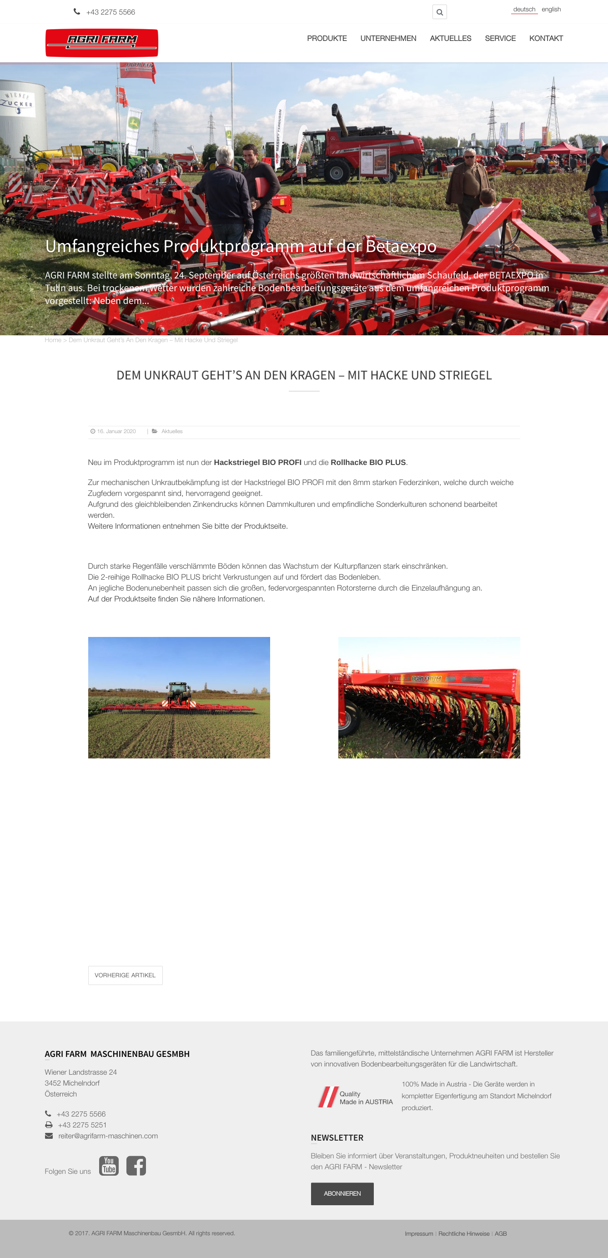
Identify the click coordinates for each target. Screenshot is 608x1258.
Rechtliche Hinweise (463, 1235)
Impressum (419, 1235)
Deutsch (524, 10)
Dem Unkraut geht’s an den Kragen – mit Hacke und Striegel (153, 341)
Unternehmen (389, 39)
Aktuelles (451, 39)
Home (53, 341)
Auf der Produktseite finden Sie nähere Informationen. (177, 600)
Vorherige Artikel (125, 976)
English (551, 10)
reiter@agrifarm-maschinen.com (105, 1137)
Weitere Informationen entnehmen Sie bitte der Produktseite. (188, 527)
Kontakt (546, 39)
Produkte (327, 39)
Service (500, 39)
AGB (501, 1235)
